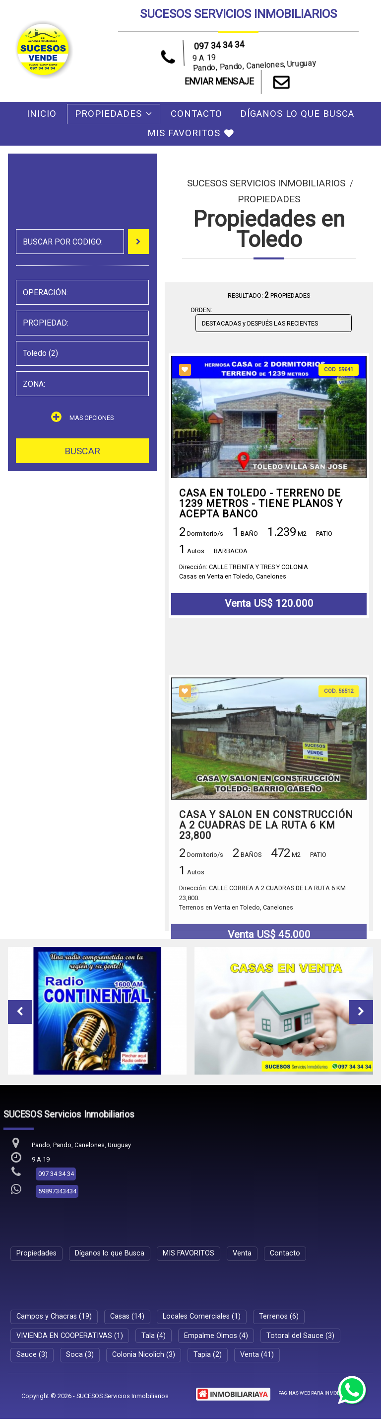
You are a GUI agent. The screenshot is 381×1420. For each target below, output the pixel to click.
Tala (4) (153, 1337)
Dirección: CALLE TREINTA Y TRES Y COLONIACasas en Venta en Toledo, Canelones (243, 572)
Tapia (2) (207, 1355)
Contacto (196, 113)
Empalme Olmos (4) (216, 1337)
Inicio (42, 113)
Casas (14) (127, 1317)
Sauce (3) (32, 1355)
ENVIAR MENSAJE (238, 82)
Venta (242, 1254)
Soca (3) (80, 1355)
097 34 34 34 (219, 45)
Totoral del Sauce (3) (300, 1337)
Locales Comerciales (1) (202, 1317)
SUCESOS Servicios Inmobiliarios (266, 183)
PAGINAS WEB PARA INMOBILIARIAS (319, 1394)
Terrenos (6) (279, 1317)
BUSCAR (82, 451)
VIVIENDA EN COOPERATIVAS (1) (69, 1337)
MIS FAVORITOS (190, 133)
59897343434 (57, 1192)
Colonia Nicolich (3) (143, 1355)
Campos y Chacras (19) (54, 1317)
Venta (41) (257, 1355)
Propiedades (113, 113)
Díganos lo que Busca (297, 113)
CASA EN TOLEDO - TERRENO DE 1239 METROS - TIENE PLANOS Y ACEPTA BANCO (261, 504)
